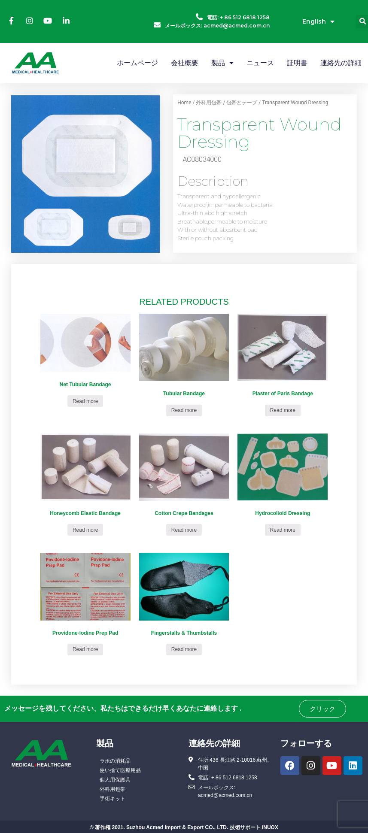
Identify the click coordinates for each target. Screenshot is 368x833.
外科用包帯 (209, 103)
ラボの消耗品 (115, 761)
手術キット (112, 799)
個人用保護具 (115, 780)
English (318, 22)
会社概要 (184, 63)
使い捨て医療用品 (120, 770)
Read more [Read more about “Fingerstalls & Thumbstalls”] (184, 649)
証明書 (297, 63)
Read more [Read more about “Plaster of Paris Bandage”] (282, 410)
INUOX (270, 827)
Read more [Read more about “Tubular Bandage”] (184, 410)
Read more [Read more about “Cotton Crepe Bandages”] (184, 530)
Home (184, 103)
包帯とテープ (241, 103)
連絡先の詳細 (341, 63)
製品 (222, 63)
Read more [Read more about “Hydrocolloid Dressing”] (282, 530)
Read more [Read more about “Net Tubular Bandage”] (85, 401)
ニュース (260, 63)
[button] (322, 709)
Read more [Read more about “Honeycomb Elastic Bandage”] (85, 530)
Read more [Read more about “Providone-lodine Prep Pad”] (85, 649)
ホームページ (137, 63)
